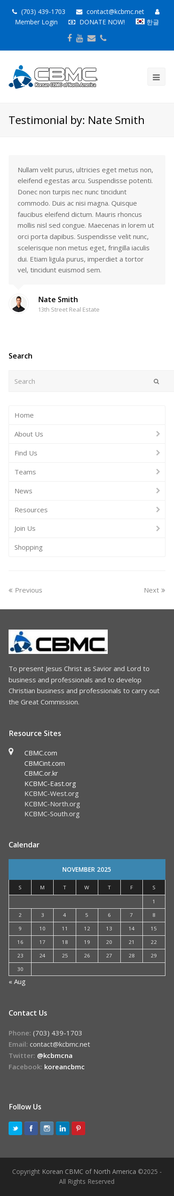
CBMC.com (40, 752)
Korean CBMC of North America (89, 1171)
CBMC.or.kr (41, 772)
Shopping (28, 547)
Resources (31, 509)
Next (154, 589)
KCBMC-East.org (50, 783)
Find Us (25, 452)
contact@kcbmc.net (116, 11)
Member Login (36, 22)
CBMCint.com (44, 763)
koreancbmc (64, 1066)
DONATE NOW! (102, 22)
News (23, 490)
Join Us (25, 528)
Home (24, 414)
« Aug (17, 981)
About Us (28, 433)
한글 (147, 22)
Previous (25, 589)
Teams (25, 471)
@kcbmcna (55, 1055)
